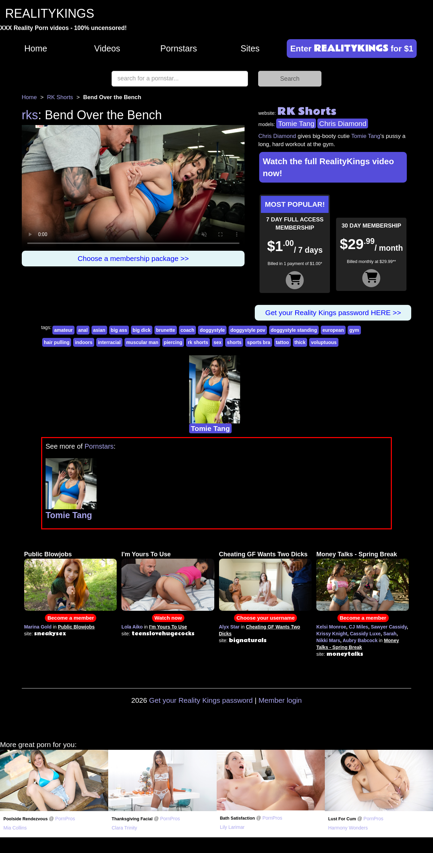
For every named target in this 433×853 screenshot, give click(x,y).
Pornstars (178, 48)
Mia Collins (15, 828)
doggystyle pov (247, 330)
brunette (165, 330)
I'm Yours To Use (146, 554)
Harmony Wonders (348, 828)
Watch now (168, 618)
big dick (142, 330)
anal (83, 330)
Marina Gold (38, 627)
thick (300, 342)
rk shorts (198, 342)
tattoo (282, 342)
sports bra (258, 342)
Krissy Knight (331, 633)
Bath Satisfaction (237, 818)
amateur (63, 330)
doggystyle (212, 330)
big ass (119, 330)
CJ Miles (358, 627)
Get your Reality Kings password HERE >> (333, 312)
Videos (107, 48)
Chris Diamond (342, 123)
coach (187, 330)
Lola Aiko (132, 627)
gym (354, 330)
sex (217, 342)
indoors (83, 342)
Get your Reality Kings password (201, 700)
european (333, 330)
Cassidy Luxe (365, 633)
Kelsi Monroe (331, 627)
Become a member (70, 618)
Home (35, 48)
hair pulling (56, 342)
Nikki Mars (328, 640)
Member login (280, 700)
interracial (109, 342)
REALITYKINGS (49, 13)
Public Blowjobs (48, 554)
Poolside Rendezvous (25, 819)
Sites (250, 48)
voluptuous (323, 342)
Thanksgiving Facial (132, 819)
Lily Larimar (232, 827)
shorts (234, 342)
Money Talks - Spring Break (356, 554)
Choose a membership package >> (133, 258)
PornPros (65, 818)
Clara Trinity (124, 828)
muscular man (142, 342)
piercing (173, 342)
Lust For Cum (342, 819)
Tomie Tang (296, 123)
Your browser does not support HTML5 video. (133, 188)
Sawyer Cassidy (389, 627)
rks (30, 115)
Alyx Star (229, 627)
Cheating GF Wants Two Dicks (263, 554)
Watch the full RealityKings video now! (328, 167)
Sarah (390, 633)
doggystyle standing (294, 330)
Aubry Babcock (360, 640)
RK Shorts (60, 97)
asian (99, 330)
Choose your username (265, 618)
